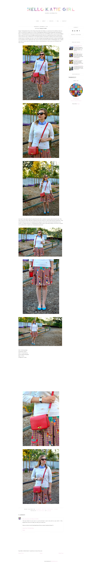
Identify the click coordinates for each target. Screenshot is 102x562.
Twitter (44, 509)
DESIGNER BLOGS (54, 561)
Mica (24, 518)
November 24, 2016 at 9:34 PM (31, 518)
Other (56, 509)
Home (41, 553)
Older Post (61, 553)
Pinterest (50, 509)
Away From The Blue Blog (28, 528)
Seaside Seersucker (78, 65)
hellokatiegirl (76, 98)
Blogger (78, 103)
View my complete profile (76, 100)
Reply (24, 530)
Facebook (38, 509)
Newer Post (21, 553)
